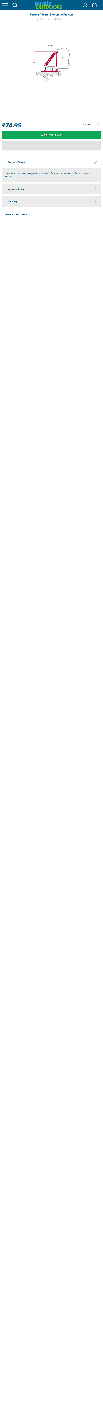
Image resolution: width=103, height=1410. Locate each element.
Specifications (16, 190)
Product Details (17, 163)
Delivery (13, 202)
